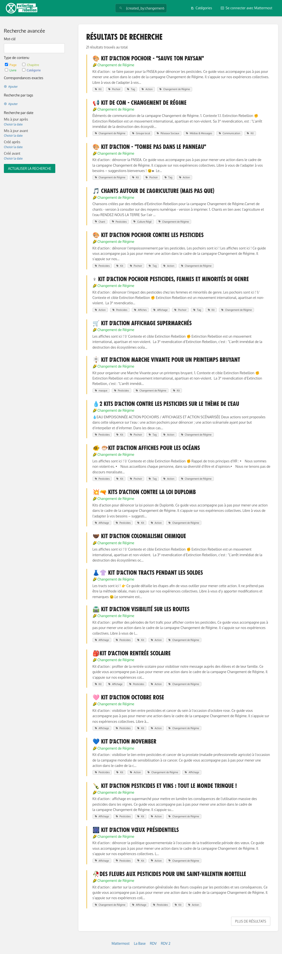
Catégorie (31, 70)
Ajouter (11, 86)
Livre (11, 70)
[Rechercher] (120, 8)
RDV (153, 943)
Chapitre (30, 65)
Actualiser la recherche (29, 168)
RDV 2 (165, 943)
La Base (140, 943)
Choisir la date (13, 124)
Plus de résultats (250, 921)
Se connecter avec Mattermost (246, 8)
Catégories (201, 8)
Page (11, 65)
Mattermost (121, 943)
